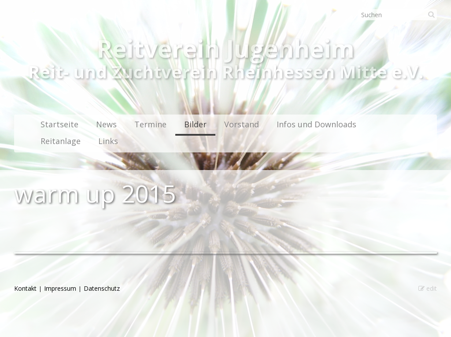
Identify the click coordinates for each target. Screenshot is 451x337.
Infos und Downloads (316, 124)
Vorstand (241, 124)
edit (427, 288)
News (106, 124)
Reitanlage (61, 141)
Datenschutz (102, 288)
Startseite (59, 124)
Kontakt (25, 288)
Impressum (60, 288)
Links (108, 141)
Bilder (195, 124)
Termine (150, 124)
